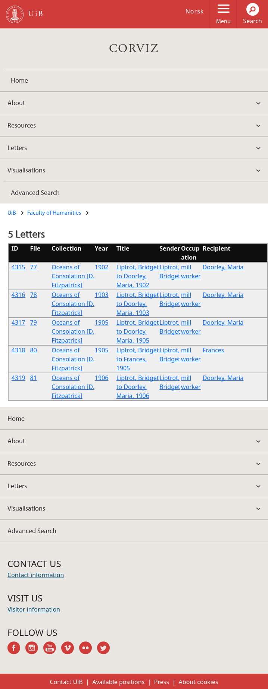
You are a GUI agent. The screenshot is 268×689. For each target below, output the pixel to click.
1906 (102, 378)
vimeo (70, 648)
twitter (106, 648)
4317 (18, 322)
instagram (34, 648)
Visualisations (26, 170)
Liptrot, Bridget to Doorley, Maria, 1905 (137, 331)
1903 (102, 295)
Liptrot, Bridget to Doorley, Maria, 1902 (137, 276)
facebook (16, 648)
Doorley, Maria (223, 267)
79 (33, 322)
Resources (21, 125)
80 (33, 350)
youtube (52, 648)
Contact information (35, 575)
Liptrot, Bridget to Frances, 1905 (137, 359)
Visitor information (33, 609)
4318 (18, 350)
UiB (11, 212)
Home (19, 80)
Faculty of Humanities (54, 212)
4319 (18, 378)
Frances (213, 350)
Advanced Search (35, 192)
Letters (17, 147)
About (16, 102)
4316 (18, 295)
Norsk (195, 11)
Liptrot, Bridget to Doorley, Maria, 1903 (137, 304)
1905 (102, 322)
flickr (88, 648)
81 (33, 378)
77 (33, 267)
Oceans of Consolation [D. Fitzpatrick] (73, 276)
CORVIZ (134, 48)
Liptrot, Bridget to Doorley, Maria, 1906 (137, 387)
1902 (102, 267)
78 (33, 295)
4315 (18, 267)
